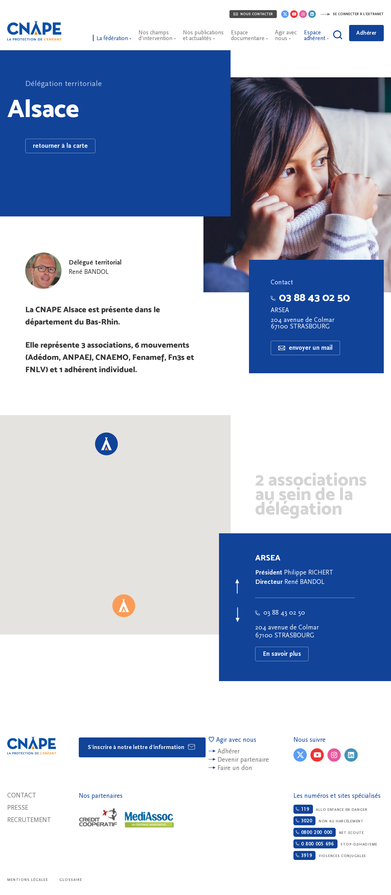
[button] (123, 605)
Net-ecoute (328, 832)
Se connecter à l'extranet (352, 14)
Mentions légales (27, 880)
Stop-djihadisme (335, 843)
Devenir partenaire (243, 759)
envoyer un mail (305, 348)
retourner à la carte (60, 146)
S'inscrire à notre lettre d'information (142, 747)
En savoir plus (282, 654)
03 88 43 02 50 (310, 297)
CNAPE (34, 30)
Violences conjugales (329, 855)
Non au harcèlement (328, 820)
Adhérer (366, 33)
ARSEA (280, 310)
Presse (17, 808)
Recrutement (29, 820)
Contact (21, 795)
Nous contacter (253, 14)
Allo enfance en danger (330, 809)
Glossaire (70, 880)
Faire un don (235, 768)
